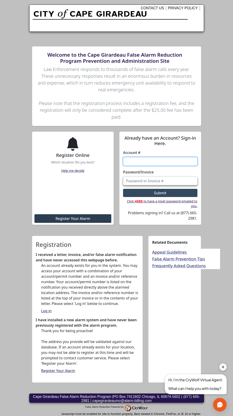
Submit (160, 192)
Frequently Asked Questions (179, 265)
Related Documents (169, 242)
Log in (46, 310)
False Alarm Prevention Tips (178, 259)
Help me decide (72, 170)
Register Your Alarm (73, 218)
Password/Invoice (138, 172)
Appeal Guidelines (169, 252)
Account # (132, 152)
